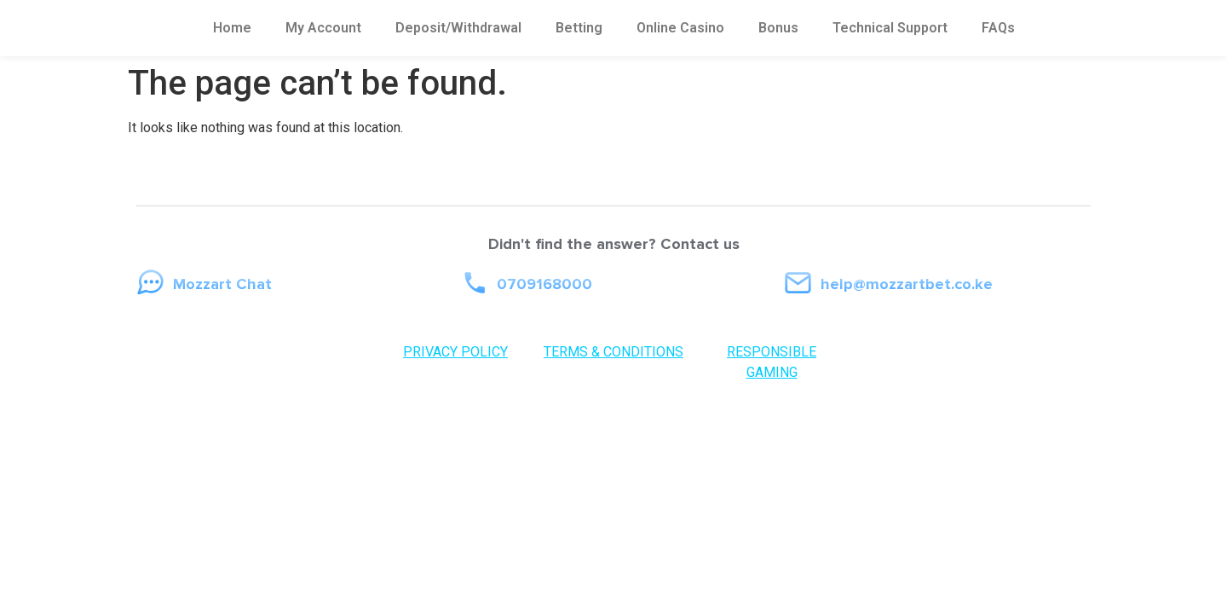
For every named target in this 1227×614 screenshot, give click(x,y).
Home (232, 28)
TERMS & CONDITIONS (613, 352)
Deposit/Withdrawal (458, 28)
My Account (323, 28)
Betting (579, 28)
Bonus (778, 28)
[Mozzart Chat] (150, 283)
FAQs (998, 28)
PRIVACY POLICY (455, 352)
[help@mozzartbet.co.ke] (798, 283)
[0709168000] (474, 283)
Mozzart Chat (222, 284)
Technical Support (890, 28)
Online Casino (680, 28)
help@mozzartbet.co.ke (907, 284)
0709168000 (544, 284)
